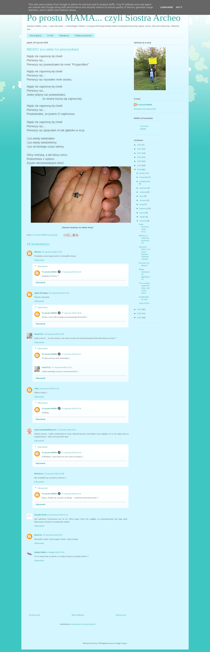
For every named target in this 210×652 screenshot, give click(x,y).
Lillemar (37, 252)
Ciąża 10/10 (144, 303)
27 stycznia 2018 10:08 (54, 474)
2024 (139, 145)
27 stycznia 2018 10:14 (71, 453)
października (145, 182)
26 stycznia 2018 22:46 (59, 293)
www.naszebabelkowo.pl (45, 430)
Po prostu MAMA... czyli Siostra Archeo (104, 18)
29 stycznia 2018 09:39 (52, 535)
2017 (139, 309)
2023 (139, 149)
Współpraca (64, 36)
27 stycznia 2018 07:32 (66, 430)
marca (143, 213)
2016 (139, 314)
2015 (139, 318)
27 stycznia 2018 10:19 (71, 272)
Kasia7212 (38, 334)
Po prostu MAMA (49, 272)
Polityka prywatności (83, 36)
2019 (139, 166)
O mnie (50, 36)
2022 (139, 153)
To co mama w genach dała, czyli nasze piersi (144, 288)
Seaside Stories (40, 515)
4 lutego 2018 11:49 (55, 552)
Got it (179, 7)
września (143, 188)
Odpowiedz (39, 260)
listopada (144, 177)
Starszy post (121, 615)
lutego (143, 217)
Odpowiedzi (42, 266)
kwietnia (143, 209)
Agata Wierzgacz (41, 293)
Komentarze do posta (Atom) (82, 624)
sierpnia (143, 192)
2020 (139, 161)
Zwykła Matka (40, 552)
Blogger (124, 643)
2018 (139, 170)
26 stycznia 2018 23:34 (49, 389)
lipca (142, 196)
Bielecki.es (38, 474)
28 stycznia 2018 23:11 (58, 515)
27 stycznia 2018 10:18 (71, 313)
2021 (139, 157)
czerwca (143, 200)
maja (142, 204)
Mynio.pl (38, 535)
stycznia (143, 221)
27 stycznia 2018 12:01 (62, 367)
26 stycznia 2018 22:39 (52, 252)
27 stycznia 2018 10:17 (71, 354)
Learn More (166, 7)
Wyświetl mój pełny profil (145, 109)
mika (36, 389)
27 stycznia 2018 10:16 (71, 409)
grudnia (143, 173)
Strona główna (36, 36)
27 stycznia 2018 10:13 (71, 494)
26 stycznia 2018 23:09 (54, 334)
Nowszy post (34, 615)
